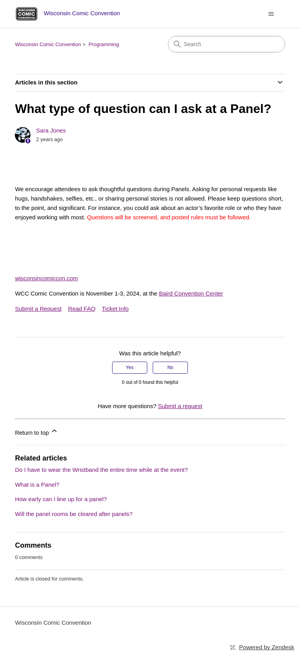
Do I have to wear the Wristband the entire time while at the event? (101, 469)
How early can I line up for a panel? (61, 499)
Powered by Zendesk (266, 647)
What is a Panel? (37, 484)
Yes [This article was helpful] (130, 367)
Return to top (36, 431)
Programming (104, 44)
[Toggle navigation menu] (271, 14)
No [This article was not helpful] (170, 367)
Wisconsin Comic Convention (48, 44)
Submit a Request (38, 308)
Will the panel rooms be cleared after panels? (73, 514)
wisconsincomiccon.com (46, 278)
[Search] (226, 44)
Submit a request (180, 406)
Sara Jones (51, 130)
